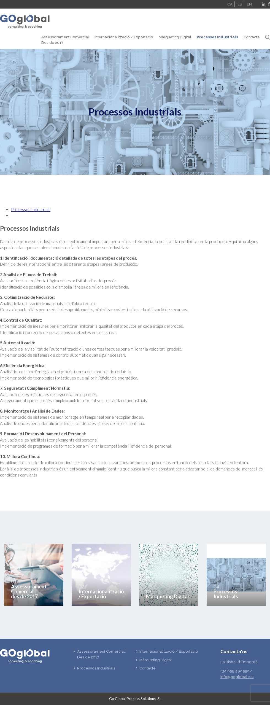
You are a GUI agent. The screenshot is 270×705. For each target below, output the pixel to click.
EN (249, 4)
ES (239, 4)
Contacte (252, 37)
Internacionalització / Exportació (123, 37)
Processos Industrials (217, 37)
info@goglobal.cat (237, 676)
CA (230, 4)
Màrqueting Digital (175, 37)
